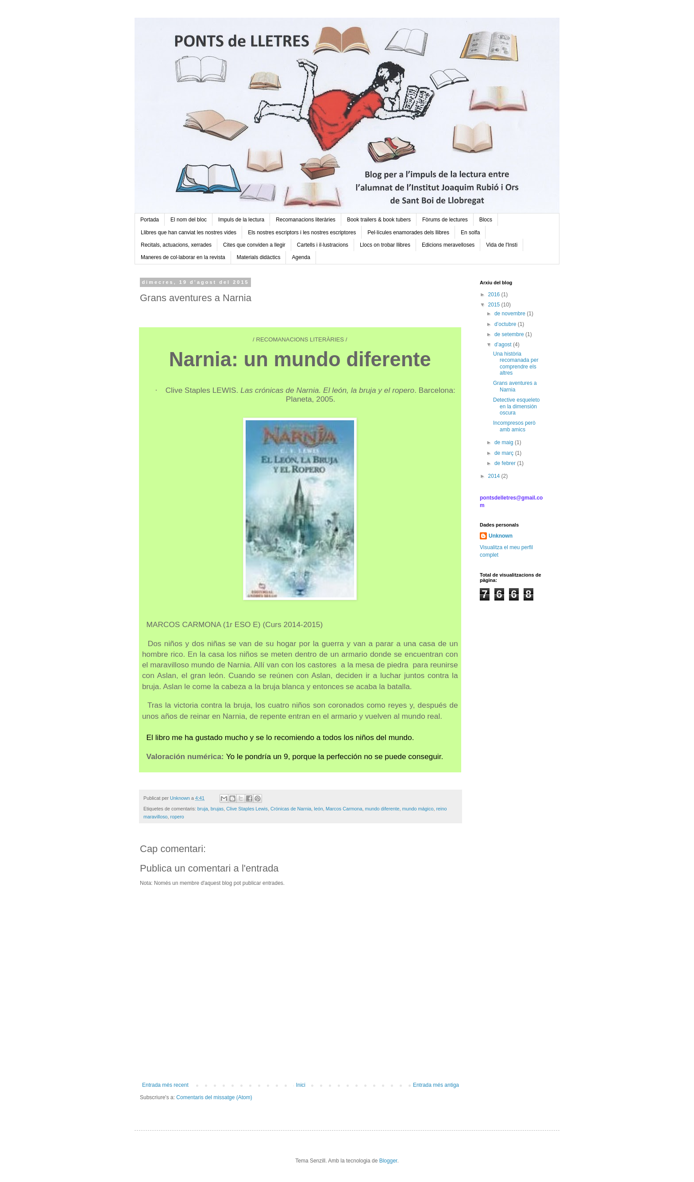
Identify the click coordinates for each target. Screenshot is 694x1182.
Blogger (388, 1161)
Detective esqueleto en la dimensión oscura (516, 406)
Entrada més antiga (436, 1085)
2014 (494, 476)
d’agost (503, 344)
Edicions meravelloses (448, 245)
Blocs (485, 220)
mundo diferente (382, 808)
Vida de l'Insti (501, 245)
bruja (202, 808)
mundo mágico (418, 808)
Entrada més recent (165, 1085)
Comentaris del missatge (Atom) (214, 1097)
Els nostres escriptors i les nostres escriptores (302, 232)
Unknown (501, 536)
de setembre (509, 334)
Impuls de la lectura (241, 220)
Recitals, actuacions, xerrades (176, 245)
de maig (504, 442)
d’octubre (506, 324)
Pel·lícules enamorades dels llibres (408, 232)
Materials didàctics (259, 257)
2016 (494, 294)
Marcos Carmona (344, 808)
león (318, 808)
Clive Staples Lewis (247, 808)
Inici (300, 1085)
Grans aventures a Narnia (515, 386)
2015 (494, 305)
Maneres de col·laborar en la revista (183, 257)
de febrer (505, 463)
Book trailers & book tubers (379, 220)
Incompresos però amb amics (514, 426)
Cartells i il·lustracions (322, 245)
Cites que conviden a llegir (254, 245)
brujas (217, 808)
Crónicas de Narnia (290, 808)
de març (504, 453)
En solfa (470, 232)
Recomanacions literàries (305, 220)
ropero (177, 816)
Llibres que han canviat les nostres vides (188, 232)
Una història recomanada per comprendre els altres (515, 363)
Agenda (301, 257)
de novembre (510, 313)
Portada (149, 220)
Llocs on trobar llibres (385, 245)
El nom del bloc (188, 220)
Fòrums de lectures (445, 220)
